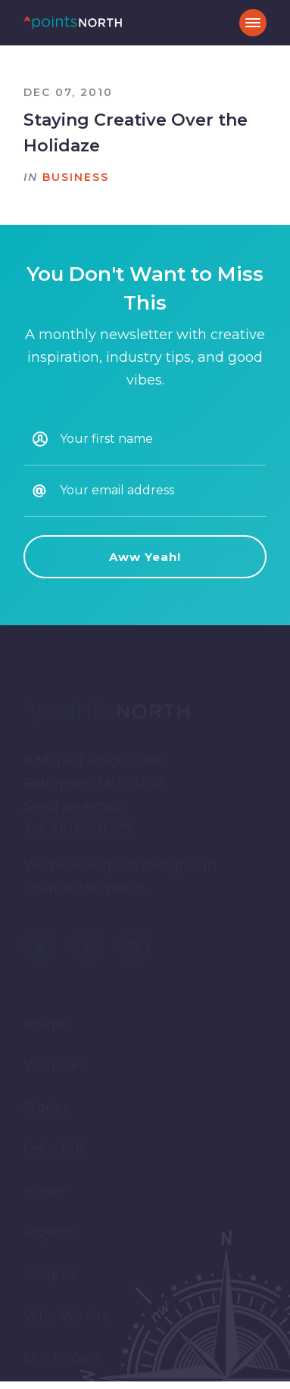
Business (75, 177)
